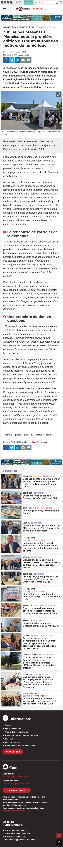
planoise (49, 435)
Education (41, 27)
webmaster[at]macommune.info (16, 811)
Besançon (28, 476)
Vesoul (26, 523)
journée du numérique (33, 435)
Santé (49, 674)
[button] (57, 2)
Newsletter (13, 752)
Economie (38, 606)
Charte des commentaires (16, 732)
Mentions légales (12, 742)
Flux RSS (9, 739)
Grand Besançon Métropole (19, 27)
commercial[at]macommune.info (17, 783)
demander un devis (16, 790)
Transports (41, 696)
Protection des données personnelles (21, 735)
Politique (50, 635)
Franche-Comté (30, 655)
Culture (38, 476)
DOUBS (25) (28, 635)
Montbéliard (29, 538)
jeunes (18, 435)
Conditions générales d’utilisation (20, 746)
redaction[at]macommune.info (16, 777)
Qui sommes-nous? (14, 728)
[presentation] (52, 126)
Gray (25, 508)
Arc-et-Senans (30, 694)
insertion (8, 435)
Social (52, 27)
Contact (8, 725)
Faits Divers (46, 508)
